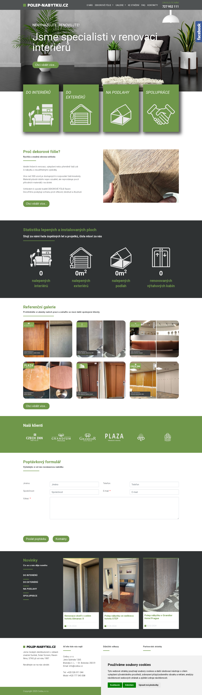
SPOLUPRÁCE (30, 596)
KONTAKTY (152, 5)
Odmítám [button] (129, 685)
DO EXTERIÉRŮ (30, 582)
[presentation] (91, 526)
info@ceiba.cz (76, 666)
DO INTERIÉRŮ (30, 575)
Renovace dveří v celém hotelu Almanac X (78, 617)
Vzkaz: (27, 498)
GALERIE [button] (120, 5)
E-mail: (107, 491)
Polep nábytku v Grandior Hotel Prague (158, 617)
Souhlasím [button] (115, 685)
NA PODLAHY (30, 589)
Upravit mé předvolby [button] (148, 685)
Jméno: (26, 483)
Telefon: (107, 483)
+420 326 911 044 (75, 672)
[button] (15, 45)
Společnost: (29, 491)
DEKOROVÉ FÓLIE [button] (103, 5)
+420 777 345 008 (77, 675)
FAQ (143, 5)
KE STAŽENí (133, 5)
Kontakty (61, 539)
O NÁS (90, 5)
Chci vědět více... (45, 65)
